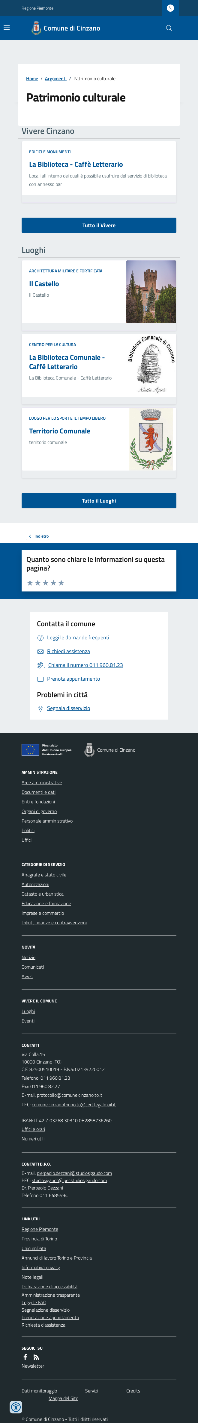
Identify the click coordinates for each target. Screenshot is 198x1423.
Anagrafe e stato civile (44, 874)
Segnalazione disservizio (46, 1309)
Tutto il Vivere (99, 225)
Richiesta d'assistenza (43, 1324)
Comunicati (33, 966)
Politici (28, 830)
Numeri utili (33, 1138)
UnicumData (34, 1248)
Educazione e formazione (46, 903)
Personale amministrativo (47, 820)
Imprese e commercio (43, 913)
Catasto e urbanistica (43, 893)
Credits (133, 1390)
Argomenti (56, 78)
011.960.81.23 (55, 1077)
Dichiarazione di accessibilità (49, 1286)
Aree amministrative (42, 782)
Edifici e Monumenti (50, 151)
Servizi (91, 1390)
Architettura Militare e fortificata (65, 271)
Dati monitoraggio (39, 1390)
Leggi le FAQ (34, 1302)
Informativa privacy (41, 1267)
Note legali (32, 1277)
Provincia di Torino (39, 1238)
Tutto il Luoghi (99, 501)
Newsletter (33, 1365)
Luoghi (28, 1011)
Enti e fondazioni (38, 801)
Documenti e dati (39, 792)
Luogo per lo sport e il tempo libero (67, 418)
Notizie (28, 957)
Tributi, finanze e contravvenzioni (54, 922)
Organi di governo (39, 811)
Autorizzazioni (35, 884)
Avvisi (27, 976)
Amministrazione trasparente (51, 1294)
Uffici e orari (33, 1129)
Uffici (27, 840)
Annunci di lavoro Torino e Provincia (57, 1257)
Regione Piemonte (37, 8)
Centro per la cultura (52, 344)
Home (32, 78)
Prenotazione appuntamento (50, 1317)
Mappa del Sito (63, 1398)
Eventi (28, 1020)
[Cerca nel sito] (166, 28)
